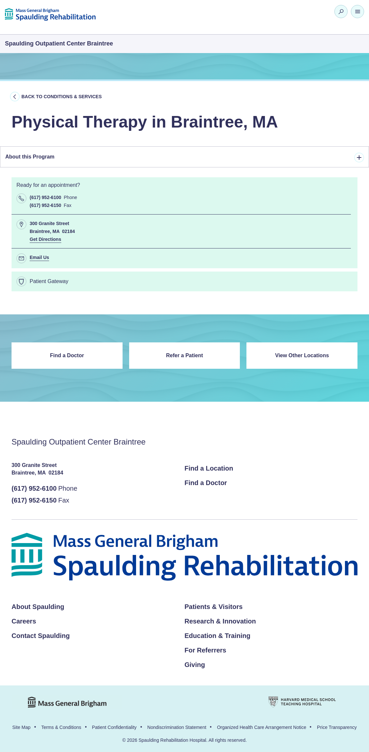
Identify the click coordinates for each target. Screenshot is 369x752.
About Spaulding (38, 606)
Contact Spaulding (41, 635)
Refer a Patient (184, 355)
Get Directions (45, 239)
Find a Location (208, 468)
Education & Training (217, 635)
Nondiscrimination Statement (176, 727)
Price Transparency (337, 727)
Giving (194, 664)
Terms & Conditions (61, 727)
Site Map (21, 727)
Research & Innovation (220, 621)
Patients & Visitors (213, 606)
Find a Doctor (67, 355)
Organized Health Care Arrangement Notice (261, 727)
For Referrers (205, 650)
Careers (24, 621)
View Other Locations (302, 355)
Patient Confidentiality (114, 727)
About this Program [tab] (184, 157)
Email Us (39, 257)
